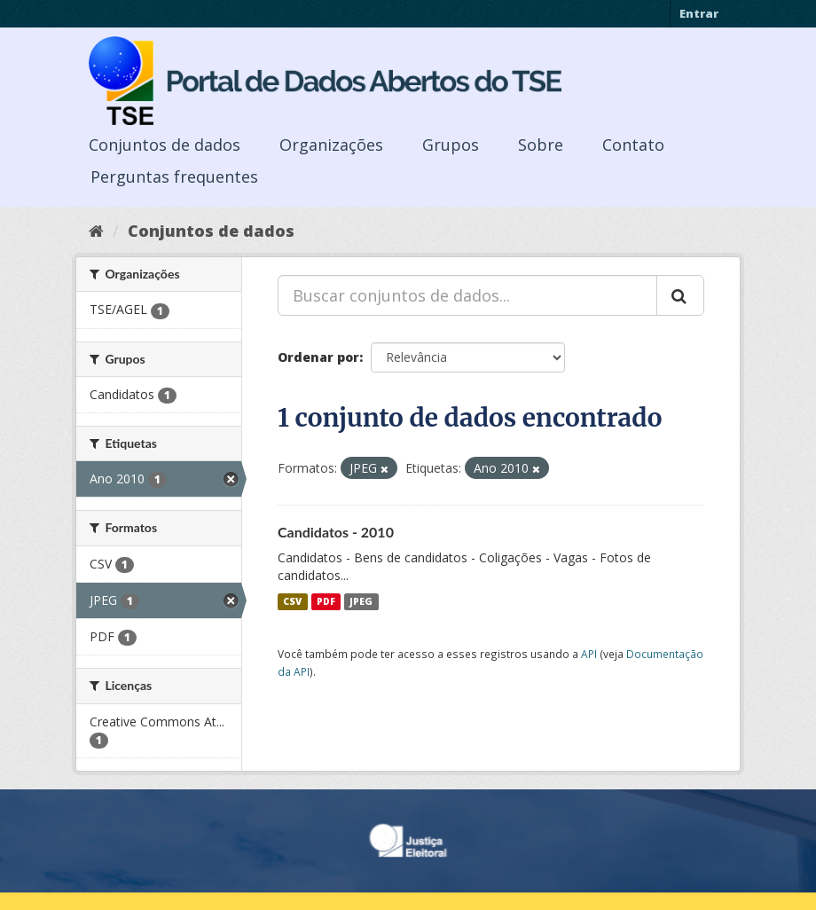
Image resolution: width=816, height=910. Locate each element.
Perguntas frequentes (174, 176)
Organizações (331, 144)
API (589, 654)
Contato (633, 144)
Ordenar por (318, 357)
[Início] (96, 230)
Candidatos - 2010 (336, 531)
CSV (292, 601)
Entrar (698, 13)
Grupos (450, 144)
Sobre (540, 144)
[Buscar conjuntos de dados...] (467, 295)
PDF (326, 601)
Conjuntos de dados (164, 144)
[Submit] (680, 295)
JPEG (361, 601)
